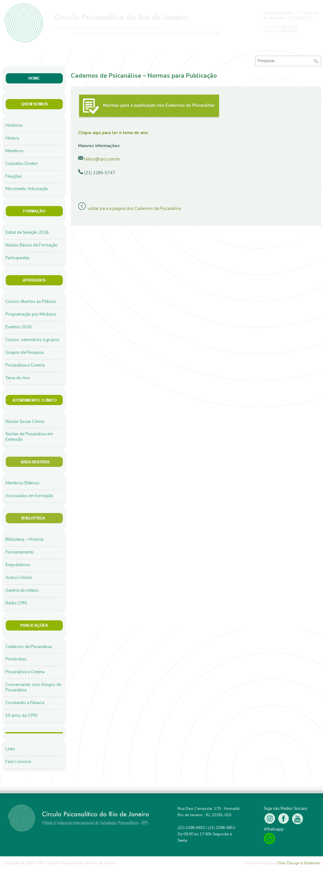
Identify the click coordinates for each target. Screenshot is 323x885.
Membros (14, 151)
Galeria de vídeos (22, 590)
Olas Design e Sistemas (298, 863)
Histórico (14, 125)
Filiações (13, 176)
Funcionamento (19, 552)
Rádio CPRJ (16, 603)
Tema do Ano (17, 378)
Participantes (17, 258)
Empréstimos (17, 565)
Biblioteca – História (24, 539)
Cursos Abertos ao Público (30, 301)
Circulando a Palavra (24, 703)
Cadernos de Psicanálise (28, 647)
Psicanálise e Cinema (25, 365)
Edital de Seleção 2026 (27, 232)
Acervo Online (18, 578)
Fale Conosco (18, 762)
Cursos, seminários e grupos (32, 340)
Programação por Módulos (30, 314)
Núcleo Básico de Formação (31, 245)
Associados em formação (29, 496)
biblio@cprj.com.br (102, 159)
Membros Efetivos (22, 483)
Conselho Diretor (21, 164)
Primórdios (15, 659)
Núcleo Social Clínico (25, 422)
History (12, 138)
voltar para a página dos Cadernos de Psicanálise (134, 208)
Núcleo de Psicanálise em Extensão (29, 436)
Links (10, 749)
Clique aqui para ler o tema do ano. (113, 133)
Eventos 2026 (18, 327)
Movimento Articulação (26, 189)
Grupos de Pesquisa (24, 352)
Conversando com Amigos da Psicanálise (33, 687)
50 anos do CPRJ (21, 715)
